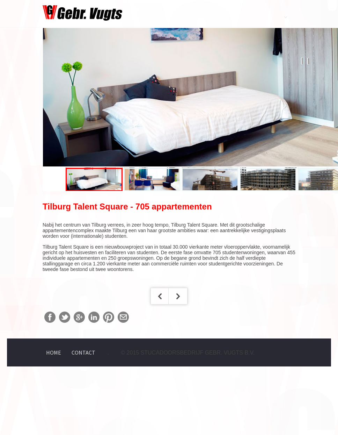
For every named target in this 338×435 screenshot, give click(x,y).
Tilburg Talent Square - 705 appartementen (127, 206)
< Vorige (160, 296)
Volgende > (178, 296)
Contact (83, 352)
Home (53, 352)
